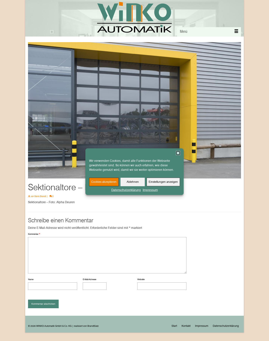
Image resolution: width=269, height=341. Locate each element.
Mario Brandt (40, 196)
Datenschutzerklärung (126, 192)
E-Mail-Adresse (89, 279)
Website (141, 279)
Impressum (150, 192)
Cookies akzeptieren (104, 184)
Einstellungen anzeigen (163, 184)
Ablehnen (133, 184)
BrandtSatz (93, 326)
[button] (178, 155)
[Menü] (209, 32)
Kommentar (34, 234)
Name (30, 279)
